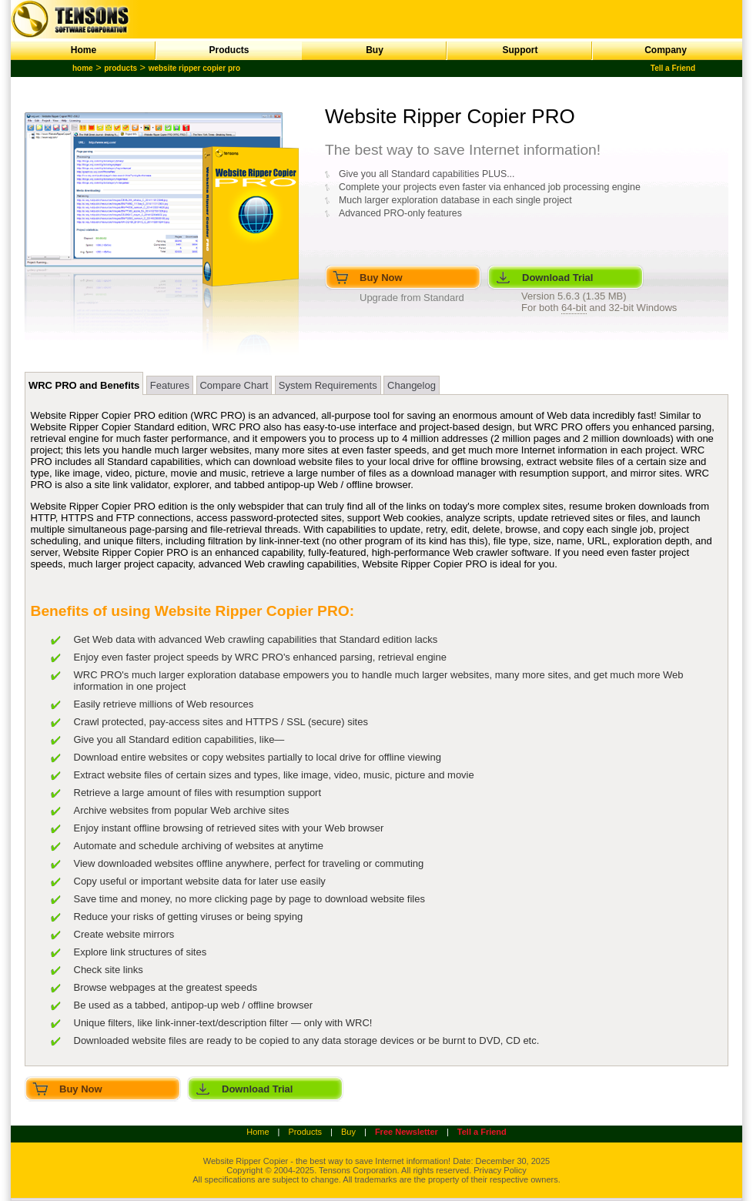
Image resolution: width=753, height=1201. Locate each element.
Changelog (411, 385)
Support (520, 50)
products (120, 68)
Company (665, 50)
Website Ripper (232, 1161)
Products (229, 50)
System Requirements (328, 385)
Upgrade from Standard (412, 297)
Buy (374, 50)
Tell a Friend (673, 68)
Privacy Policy (500, 1170)
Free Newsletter (406, 1131)
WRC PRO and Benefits (83, 385)
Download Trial (557, 277)
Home (83, 50)
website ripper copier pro (194, 68)
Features (169, 385)
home (82, 68)
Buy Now (381, 277)
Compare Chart (233, 385)
